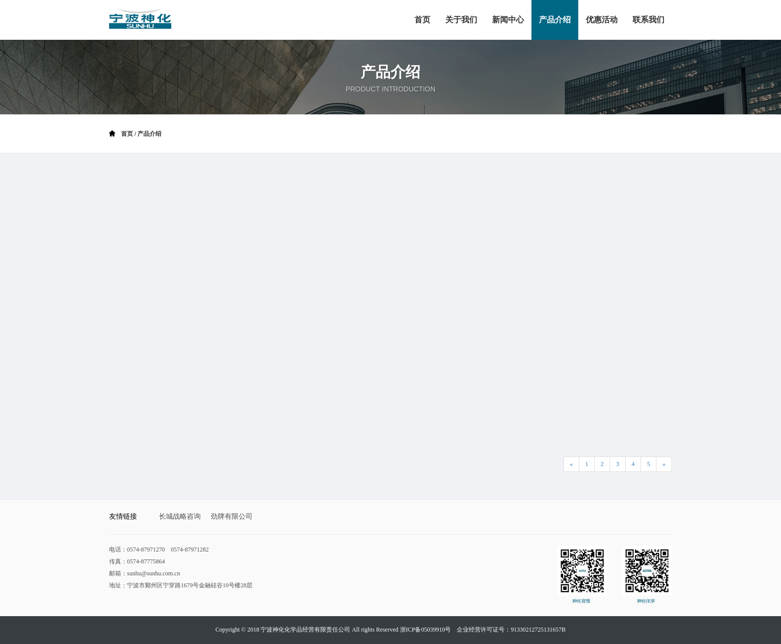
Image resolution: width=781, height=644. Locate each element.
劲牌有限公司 (232, 516)
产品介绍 (149, 133)
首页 (127, 133)
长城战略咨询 (180, 516)
